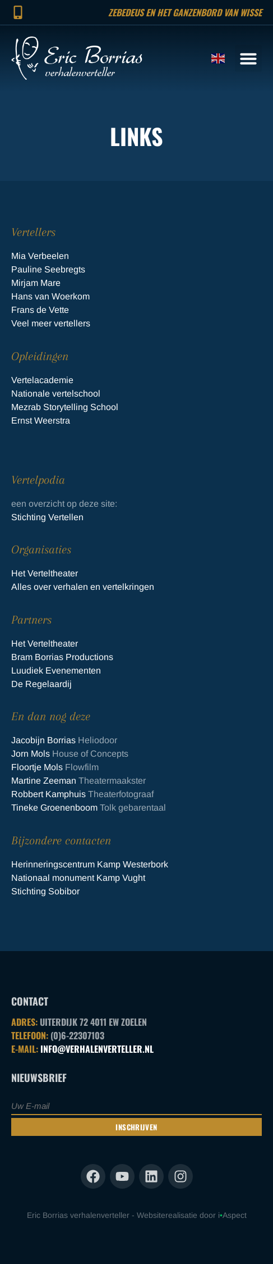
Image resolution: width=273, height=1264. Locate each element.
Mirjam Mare (36, 283)
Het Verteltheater (44, 573)
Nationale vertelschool (55, 393)
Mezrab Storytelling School (64, 407)
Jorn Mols (30, 753)
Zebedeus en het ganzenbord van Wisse (185, 12)
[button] (248, 58)
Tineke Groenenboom (54, 807)
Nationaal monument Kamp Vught (78, 878)
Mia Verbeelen (40, 256)
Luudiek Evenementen (56, 670)
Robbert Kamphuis (48, 794)
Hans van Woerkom (50, 296)
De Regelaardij (41, 684)
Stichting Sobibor (46, 891)
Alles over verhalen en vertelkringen (82, 587)
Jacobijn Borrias (43, 740)
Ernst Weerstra (40, 420)
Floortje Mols (37, 767)
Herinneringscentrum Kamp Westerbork (89, 864)
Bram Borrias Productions (62, 657)
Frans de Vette (40, 310)
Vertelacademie (42, 380)
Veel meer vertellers (50, 323)
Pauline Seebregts (48, 269)
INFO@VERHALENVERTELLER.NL (97, 1049)
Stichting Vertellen (47, 517)
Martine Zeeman (43, 780)
